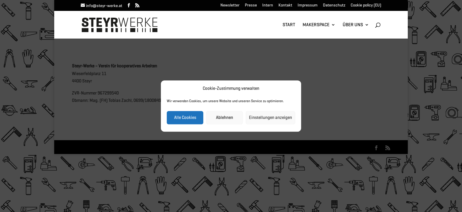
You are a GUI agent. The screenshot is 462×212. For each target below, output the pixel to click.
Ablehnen (224, 117)
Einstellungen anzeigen (270, 117)
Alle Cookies (185, 117)
